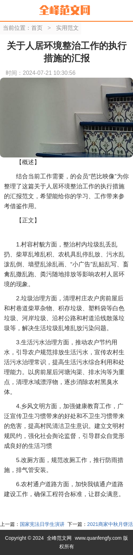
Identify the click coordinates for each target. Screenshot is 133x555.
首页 (37, 28)
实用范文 (67, 28)
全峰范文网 (59, 538)
